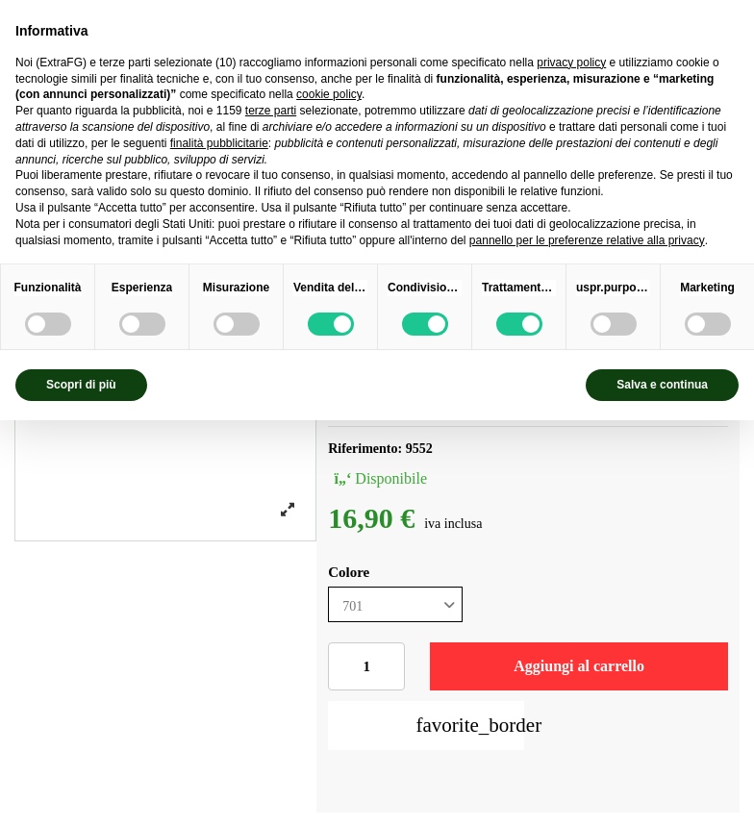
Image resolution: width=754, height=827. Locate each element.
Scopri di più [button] (81, 384)
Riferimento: (365, 448)
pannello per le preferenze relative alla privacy (587, 240)
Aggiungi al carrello (579, 666)
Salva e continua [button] (662, 384)
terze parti (270, 110)
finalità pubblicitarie (219, 143)
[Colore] (395, 604)
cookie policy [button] (329, 94)
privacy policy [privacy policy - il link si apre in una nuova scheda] (571, 62)
